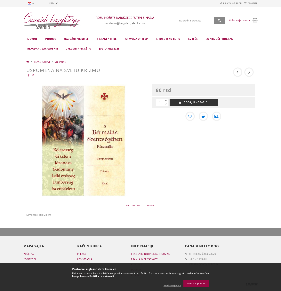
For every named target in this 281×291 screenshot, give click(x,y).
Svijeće (193, 39)
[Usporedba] (216, 116)
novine (32, 39)
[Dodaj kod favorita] (190, 116)
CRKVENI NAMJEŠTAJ (78, 48)
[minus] (166, 104)
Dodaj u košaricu (196, 102)
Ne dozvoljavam (172, 285)
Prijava (216, 3)
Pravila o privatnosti (144, 259)
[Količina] (160, 102)
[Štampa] (203, 116)
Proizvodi (29, 259)
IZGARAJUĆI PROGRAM (219, 39)
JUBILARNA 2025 (109, 48)
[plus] (166, 100)
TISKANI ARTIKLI (107, 39)
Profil (232, 3)
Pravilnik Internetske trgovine (150, 253)
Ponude (50, 39)
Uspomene (60, 61)
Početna (28, 253)
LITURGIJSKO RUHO (168, 39)
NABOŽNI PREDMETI (76, 39)
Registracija (84, 259)
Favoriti (250, 3)
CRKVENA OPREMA (137, 39)
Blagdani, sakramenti (42, 48)
